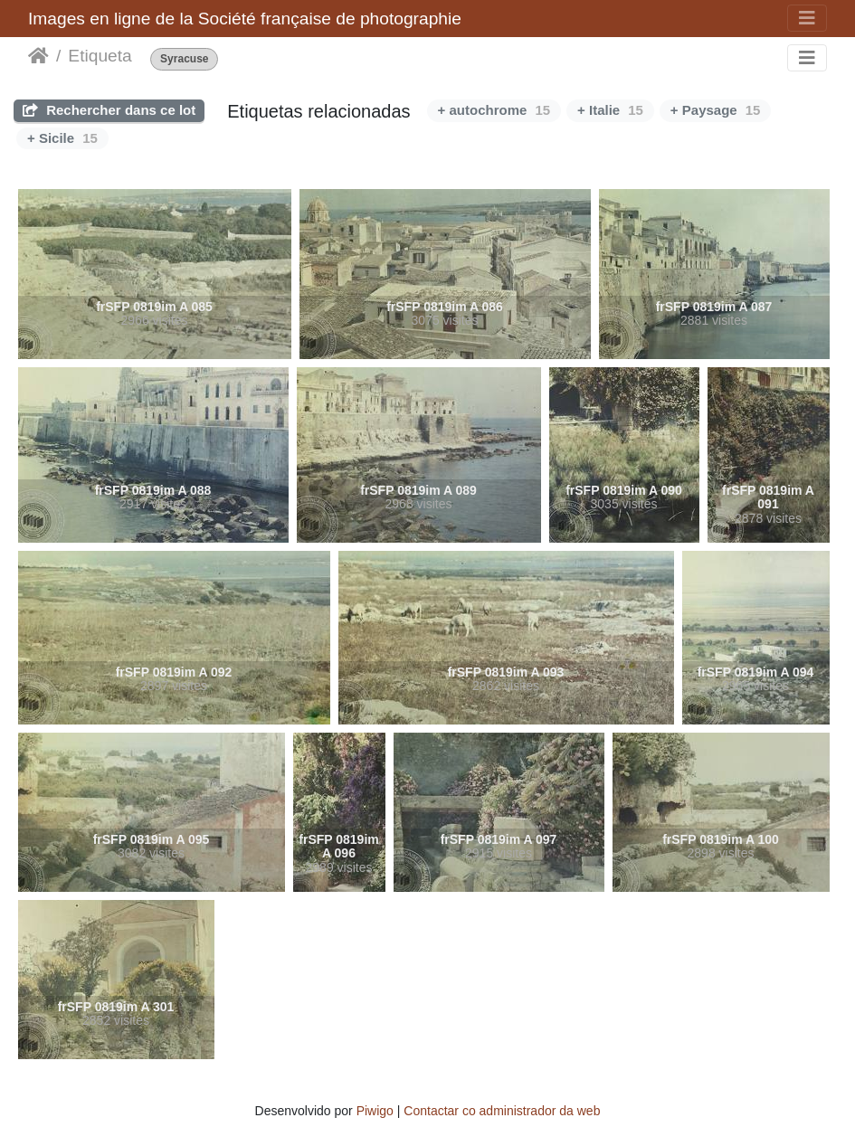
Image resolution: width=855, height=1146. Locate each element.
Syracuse (184, 59)
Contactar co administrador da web (502, 1110)
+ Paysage (715, 110)
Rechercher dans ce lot (109, 110)
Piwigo (375, 1110)
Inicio (38, 56)
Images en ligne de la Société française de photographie (244, 18)
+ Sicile (62, 138)
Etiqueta (99, 55)
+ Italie (610, 110)
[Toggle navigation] (807, 18)
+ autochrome (494, 110)
